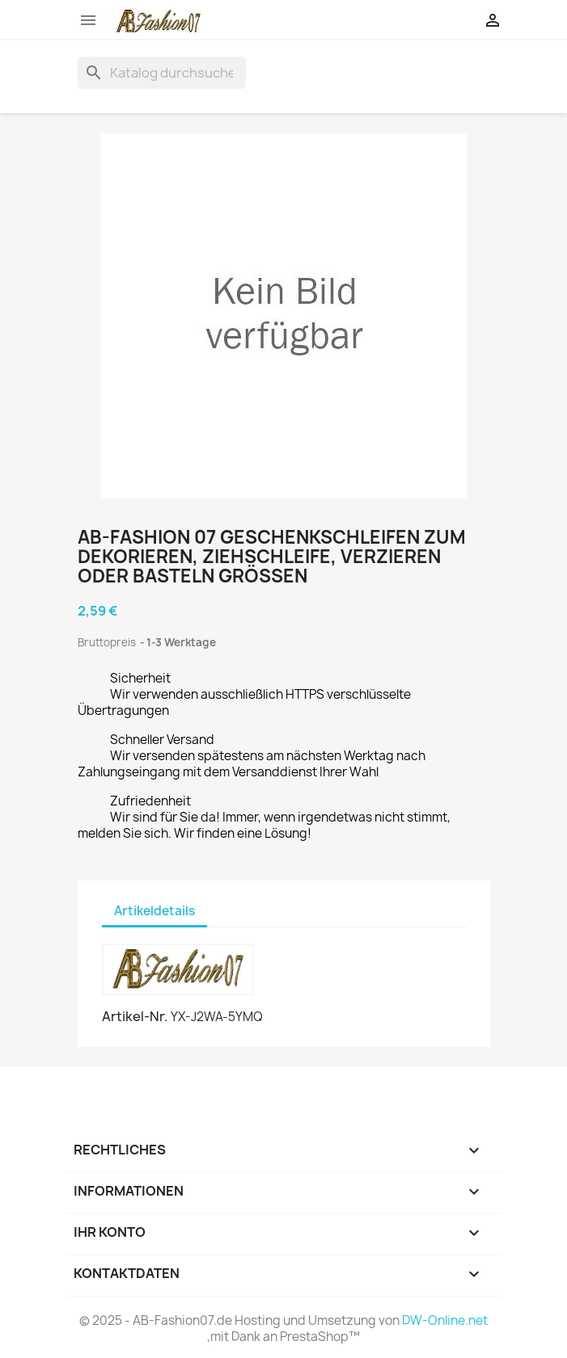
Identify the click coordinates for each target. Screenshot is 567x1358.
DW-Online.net (445, 1320)
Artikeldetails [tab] (154, 910)
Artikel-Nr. (135, 1016)
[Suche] (162, 73)
